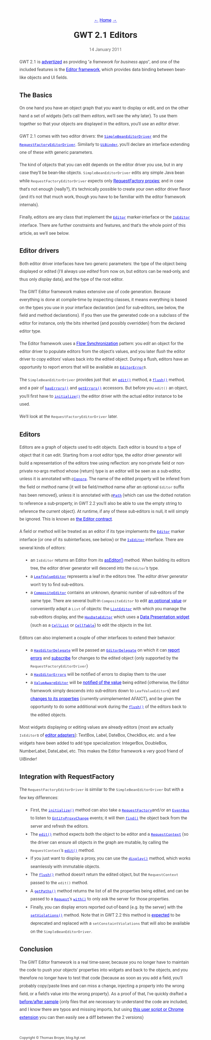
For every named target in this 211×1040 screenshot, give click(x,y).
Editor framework (82, 69)
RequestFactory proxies (136, 180)
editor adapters (60, 735)
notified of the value (102, 682)
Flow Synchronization (97, 343)
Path (117, 495)
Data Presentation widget (164, 617)
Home (105, 20)
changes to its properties (54, 698)
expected (160, 915)
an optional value (165, 600)
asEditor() (113, 560)
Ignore (80, 479)
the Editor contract (94, 519)
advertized (52, 61)
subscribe (60, 658)
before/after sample (39, 1001)
